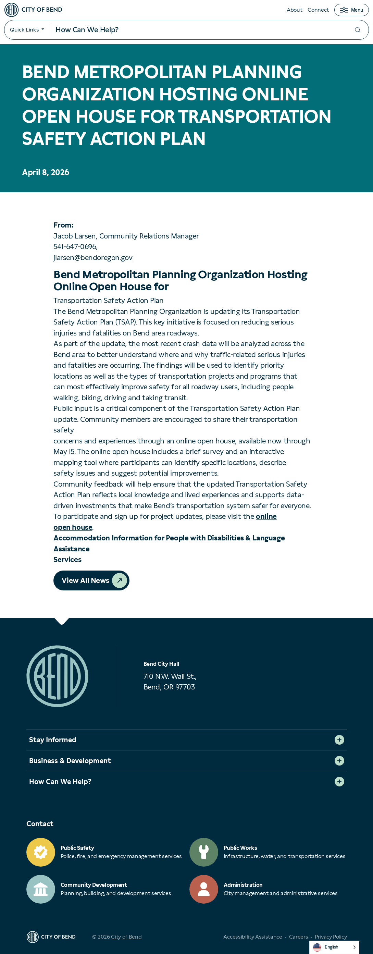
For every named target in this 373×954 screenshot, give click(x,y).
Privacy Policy (331, 936)
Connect (318, 10)
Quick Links (24, 29)
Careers (298, 936)
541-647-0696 (74, 246)
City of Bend (126, 936)
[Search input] (198, 30)
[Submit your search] (358, 30)
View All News (85, 580)
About (294, 10)
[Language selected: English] (334, 947)
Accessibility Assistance (252, 936)
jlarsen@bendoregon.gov (92, 257)
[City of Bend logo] (33, 10)
